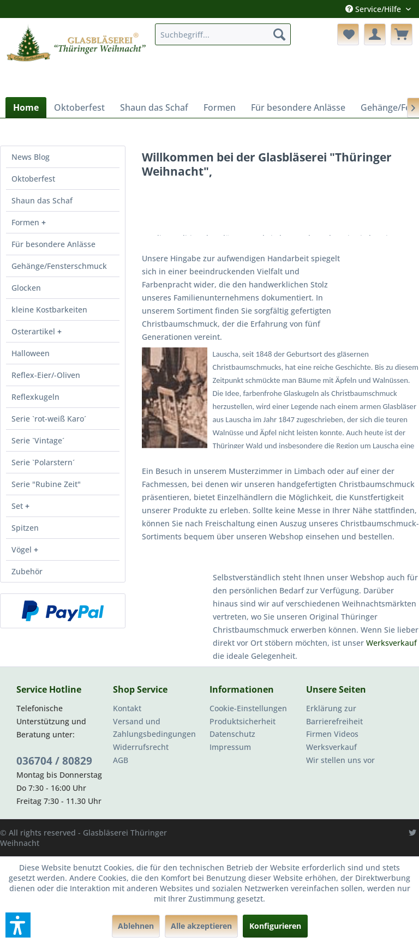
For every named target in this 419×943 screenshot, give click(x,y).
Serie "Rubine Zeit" (46, 484)
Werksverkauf (391, 643)
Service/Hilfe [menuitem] (374, 9)
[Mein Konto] (375, 34)
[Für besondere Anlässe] (298, 107)
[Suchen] (279, 34)
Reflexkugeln (35, 397)
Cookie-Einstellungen (248, 708)
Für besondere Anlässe (53, 244)
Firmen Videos (332, 734)
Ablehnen (136, 926)
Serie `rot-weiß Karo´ (48, 418)
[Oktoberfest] (79, 107)
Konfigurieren (275, 926)
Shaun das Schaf (42, 200)
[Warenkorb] (401, 34)
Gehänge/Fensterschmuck (59, 266)
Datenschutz (232, 734)
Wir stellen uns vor (340, 760)
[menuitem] (223, 34)
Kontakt (127, 708)
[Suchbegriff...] (223, 34)
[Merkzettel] (348, 34)
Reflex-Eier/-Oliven (45, 375)
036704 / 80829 (54, 761)
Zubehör (27, 571)
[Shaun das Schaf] (154, 107)
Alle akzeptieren (201, 926)
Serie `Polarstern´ (43, 462)
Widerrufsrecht (141, 747)
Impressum (230, 747)
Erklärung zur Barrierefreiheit (334, 714)
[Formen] (219, 107)
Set (18, 506)
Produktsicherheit (243, 721)
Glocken (26, 288)
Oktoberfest (33, 178)
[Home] (25, 107)
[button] (18, 925)
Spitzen (25, 527)
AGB (120, 760)
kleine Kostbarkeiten (49, 309)
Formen (26, 222)
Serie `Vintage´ (37, 440)
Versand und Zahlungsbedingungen (154, 728)
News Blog (30, 157)
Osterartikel (34, 331)
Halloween (30, 353)
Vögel (22, 549)
